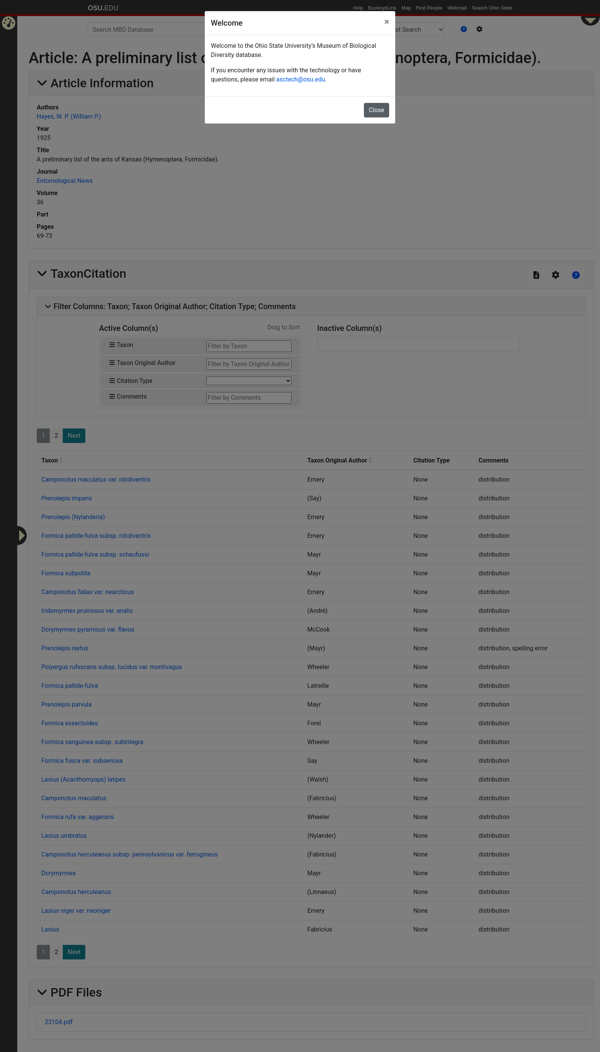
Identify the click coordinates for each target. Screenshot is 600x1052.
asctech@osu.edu (300, 79)
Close (376, 110)
